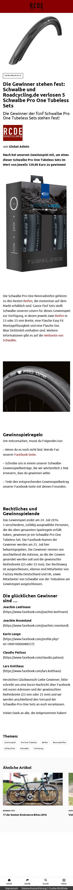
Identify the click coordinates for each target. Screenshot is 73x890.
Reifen (27, 301)
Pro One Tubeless (29, 742)
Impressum (11, 888)
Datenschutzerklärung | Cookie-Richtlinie (45, 888)
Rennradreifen (59, 742)
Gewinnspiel (10, 742)
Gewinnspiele (13, 75)
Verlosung (38, 748)
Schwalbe (24, 748)
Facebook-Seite (25, 454)
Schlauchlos (9, 748)
